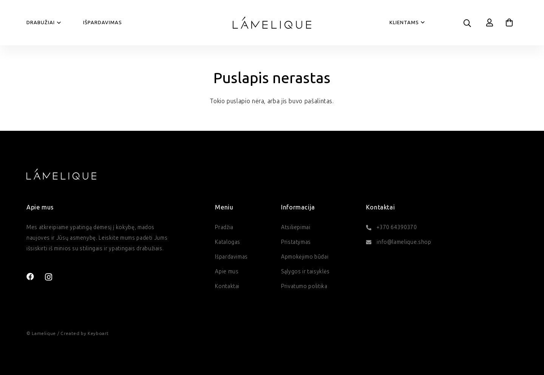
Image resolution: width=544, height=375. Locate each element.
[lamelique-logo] (272, 23)
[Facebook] (30, 276)
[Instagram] (49, 277)
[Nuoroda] (489, 22)
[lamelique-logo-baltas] (61, 174)
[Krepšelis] (509, 22)
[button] (58, 22)
